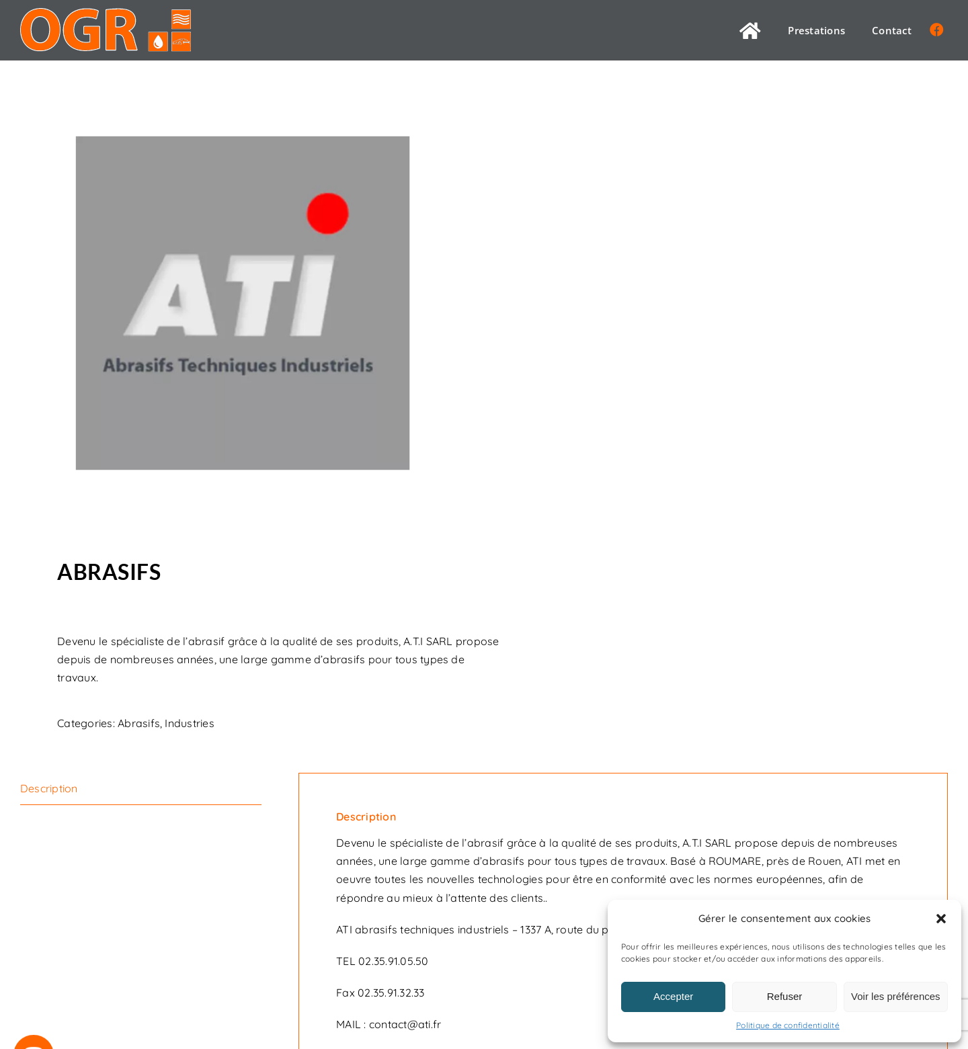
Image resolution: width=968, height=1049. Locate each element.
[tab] (140, 789)
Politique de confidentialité (788, 1025)
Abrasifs (139, 723)
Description (49, 788)
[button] (941, 918)
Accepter (673, 996)
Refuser (785, 996)
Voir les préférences (895, 996)
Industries (189, 723)
